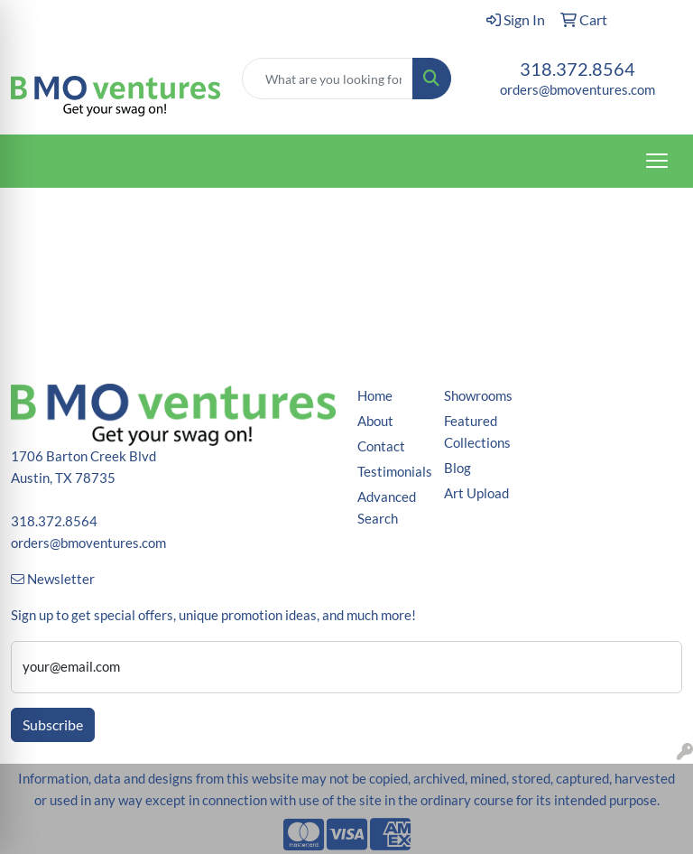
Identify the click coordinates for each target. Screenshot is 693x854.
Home (375, 396)
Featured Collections (476, 431)
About (375, 421)
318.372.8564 (577, 68)
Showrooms (476, 396)
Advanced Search (386, 507)
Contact (381, 446)
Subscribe (53, 724)
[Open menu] (657, 161)
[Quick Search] (327, 78)
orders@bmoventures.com (577, 89)
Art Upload (476, 493)
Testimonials (389, 471)
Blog (457, 468)
